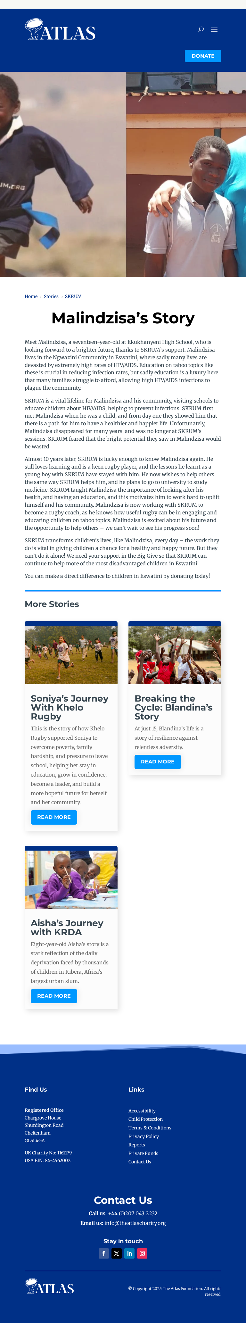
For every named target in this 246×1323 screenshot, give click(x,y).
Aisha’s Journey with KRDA (67, 927)
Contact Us (139, 1162)
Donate (203, 56)
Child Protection (145, 1119)
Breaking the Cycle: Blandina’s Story (174, 707)
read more (54, 817)
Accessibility (142, 1111)
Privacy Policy (143, 1136)
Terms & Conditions (149, 1128)
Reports (136, 1145)
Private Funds (143, 1153)
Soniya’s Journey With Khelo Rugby (70, 707)
